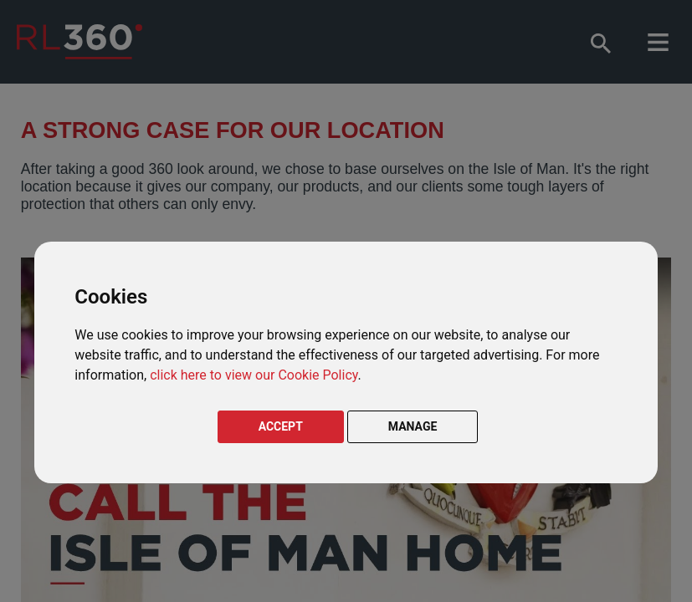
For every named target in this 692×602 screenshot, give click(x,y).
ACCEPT (281, 426)
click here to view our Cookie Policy (253, 375)
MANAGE (413, 426)
